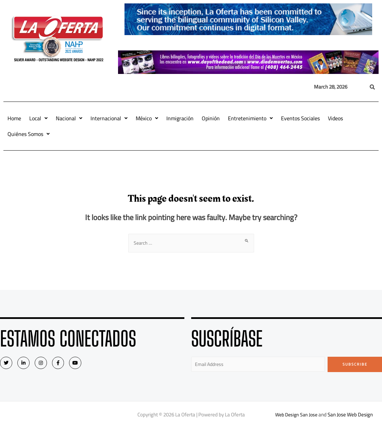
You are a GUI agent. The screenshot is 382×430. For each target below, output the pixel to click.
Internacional (109, 118)
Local (38, 118)
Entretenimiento (250, 118)
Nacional (69, 118)
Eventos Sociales (300, 118)
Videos (335, 118)
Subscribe (355, 365)
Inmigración (180, 118)
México (147, 118)
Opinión (211, 118)
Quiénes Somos (28, 134)
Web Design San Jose (296, 416)
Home (14, 118)
